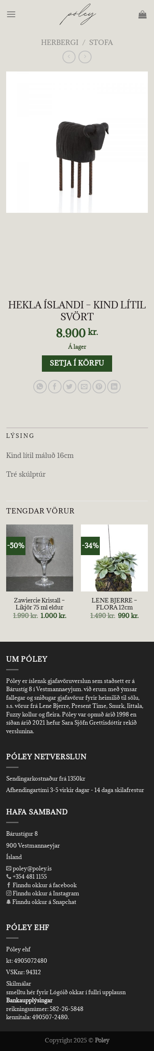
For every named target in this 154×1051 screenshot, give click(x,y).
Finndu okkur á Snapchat (41, 902)
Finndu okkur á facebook (41, 885)
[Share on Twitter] (69, 386)
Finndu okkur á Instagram (42, 893)
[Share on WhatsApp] (40, 386)
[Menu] (11, 14)
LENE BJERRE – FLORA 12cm (114, 604)
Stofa (101, 42)
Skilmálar (18, 983)
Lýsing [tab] (20, 436)
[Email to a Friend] (84, 386)
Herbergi (59, 42)
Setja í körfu (77, 363)
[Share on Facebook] (55, 386)
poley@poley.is (29, 868)
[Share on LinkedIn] (114, 386)
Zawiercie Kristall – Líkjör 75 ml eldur (39, 604)
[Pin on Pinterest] (99, 386)
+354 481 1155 (29, 876)
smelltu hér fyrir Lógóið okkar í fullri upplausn (66, 992)
